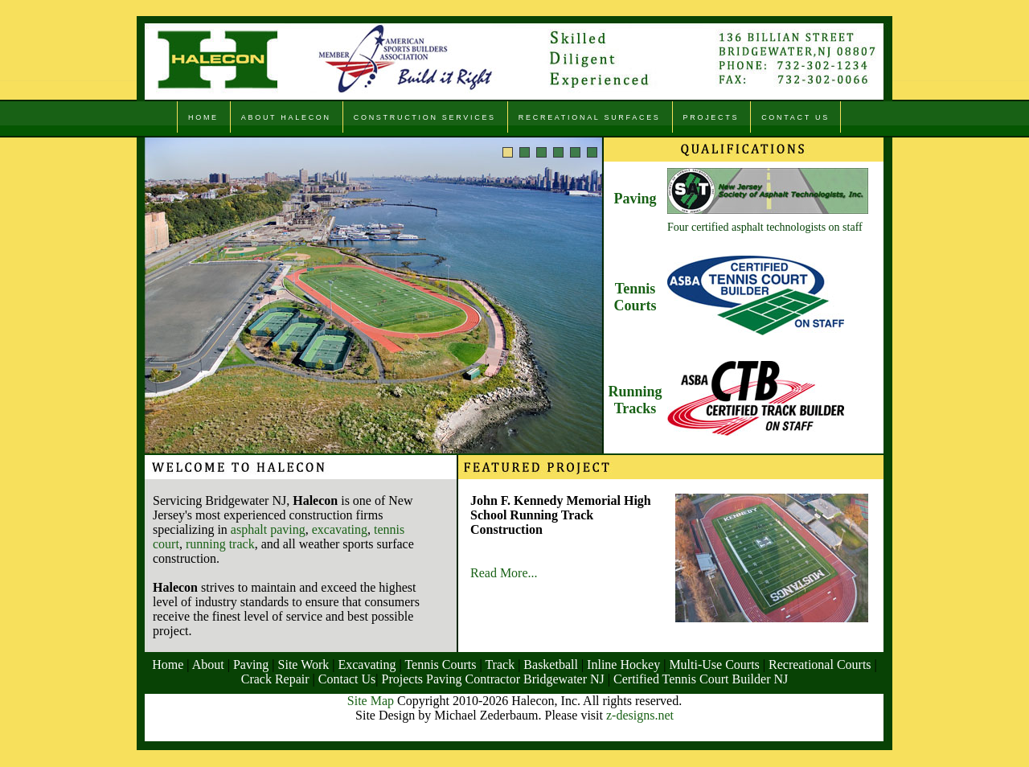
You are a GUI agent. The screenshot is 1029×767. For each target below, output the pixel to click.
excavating (339, 529)
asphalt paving (268, 529)
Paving (634, 199)
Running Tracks (635, 400)
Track (499, 664)
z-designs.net (640, 715)
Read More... (504, 573)
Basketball (550, 664)
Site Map (370, 701)
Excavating (367, 664)
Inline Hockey (622, 664)
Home (167, 664)
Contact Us (347, 679)
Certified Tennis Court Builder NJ (700, 679)
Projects (404, 679)
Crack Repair (275, 679)
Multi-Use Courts (714, 664)
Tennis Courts (635, 297)
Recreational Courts (820, 664)
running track (220, 544)
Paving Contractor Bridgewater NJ (517, 679)
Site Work (304, 664)
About (208, 664)
